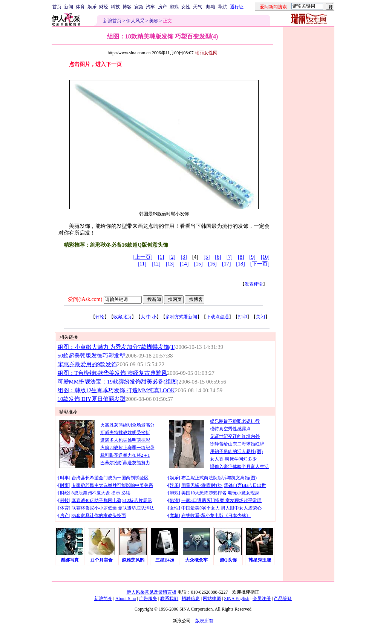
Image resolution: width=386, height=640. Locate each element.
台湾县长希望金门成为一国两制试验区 (110, 477)
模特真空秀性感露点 (230, 428)
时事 (64, 477)
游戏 (174, 6)
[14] (184, 264)
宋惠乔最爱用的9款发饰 (87, 364)
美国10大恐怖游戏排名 (204, 493)
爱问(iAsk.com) (85, 299)
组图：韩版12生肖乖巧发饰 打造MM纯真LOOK (116, 390)
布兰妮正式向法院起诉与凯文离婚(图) (219, 477)
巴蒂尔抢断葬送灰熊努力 (125, 462)
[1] (161, 257)
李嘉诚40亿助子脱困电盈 (96, 500)
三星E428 (164, 560)
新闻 (68, 6)
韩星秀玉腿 (259, 560)
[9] (252, 257)
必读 (125, 493)
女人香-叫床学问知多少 (233, 459)
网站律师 (212, 598)
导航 (222, 6)
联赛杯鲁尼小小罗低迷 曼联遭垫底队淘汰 (113, 508)
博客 (127, 6)
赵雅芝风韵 (133, 560)
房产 (162, 6)
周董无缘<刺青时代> (202, 485)
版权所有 (204, 620)
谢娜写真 (70, 560)
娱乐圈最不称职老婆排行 (235, 421)
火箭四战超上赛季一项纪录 (127, 447)
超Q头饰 (228, 560)
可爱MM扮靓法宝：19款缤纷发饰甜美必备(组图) (118, 382)
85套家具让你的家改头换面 (99, 515)
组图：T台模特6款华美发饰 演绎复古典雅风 (112, 373)
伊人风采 (135, 20)
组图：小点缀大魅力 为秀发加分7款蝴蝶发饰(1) (117, 347)
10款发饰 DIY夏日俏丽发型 (92, 399)
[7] (230, 257)
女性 (185, 6)
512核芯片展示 (137, 500)
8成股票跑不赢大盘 (91, 493)
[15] (198, 264)
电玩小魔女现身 (243, 493)
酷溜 (174, 500)
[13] (170, 264)
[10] (265, 257)
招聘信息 (191, 598)
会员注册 (262, 598)
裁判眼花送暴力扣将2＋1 (125, 455)
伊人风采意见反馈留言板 (151, 592)
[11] (142, 264)
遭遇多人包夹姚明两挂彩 (125, 440)
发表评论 (254, 284)
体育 (80, 6)
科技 (115, 6)
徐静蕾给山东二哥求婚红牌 (237, 444)
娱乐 (91, 6)
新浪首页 (112, 20)
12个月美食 (101, 560)
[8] (241, 257)
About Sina (125, 598)
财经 (103, 6)
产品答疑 (283, 598)
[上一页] (142, 257)
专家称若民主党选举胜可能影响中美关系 (112, 485)
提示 (115, 493)
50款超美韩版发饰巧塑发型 (92, 356)
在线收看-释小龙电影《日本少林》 (216, 515)
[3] (184, 257)
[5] (207, 257)
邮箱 (210, 6)
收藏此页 (122, 316)
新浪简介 (103, 598)
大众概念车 (196, 560)
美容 (153, 20)
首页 (56, 6)
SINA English (236, 598)
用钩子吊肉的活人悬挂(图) (236, 451)
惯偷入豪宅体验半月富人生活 (239, 466)
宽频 (138, 6)
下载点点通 (217, 316)
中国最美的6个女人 (200, 508)
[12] (156, 264)
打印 (242, 316)
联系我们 (169, 598)
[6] (218, 257)
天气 (197, 6)
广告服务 (148, 598)
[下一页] (260, 264)
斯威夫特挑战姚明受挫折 (125, 432)
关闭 (260, 316)
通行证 (237, 6)
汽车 (150, 6)
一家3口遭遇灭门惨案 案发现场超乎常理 (221, 500)
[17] (226, 264)
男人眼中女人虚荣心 (241, 508)
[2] (172, 257)
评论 (99, 316)
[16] (212, 264)
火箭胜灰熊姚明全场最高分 (127, 425)
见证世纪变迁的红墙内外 (235, 436)
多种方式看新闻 (181, 316)
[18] (240, 264)
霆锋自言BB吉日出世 (245, 485)
